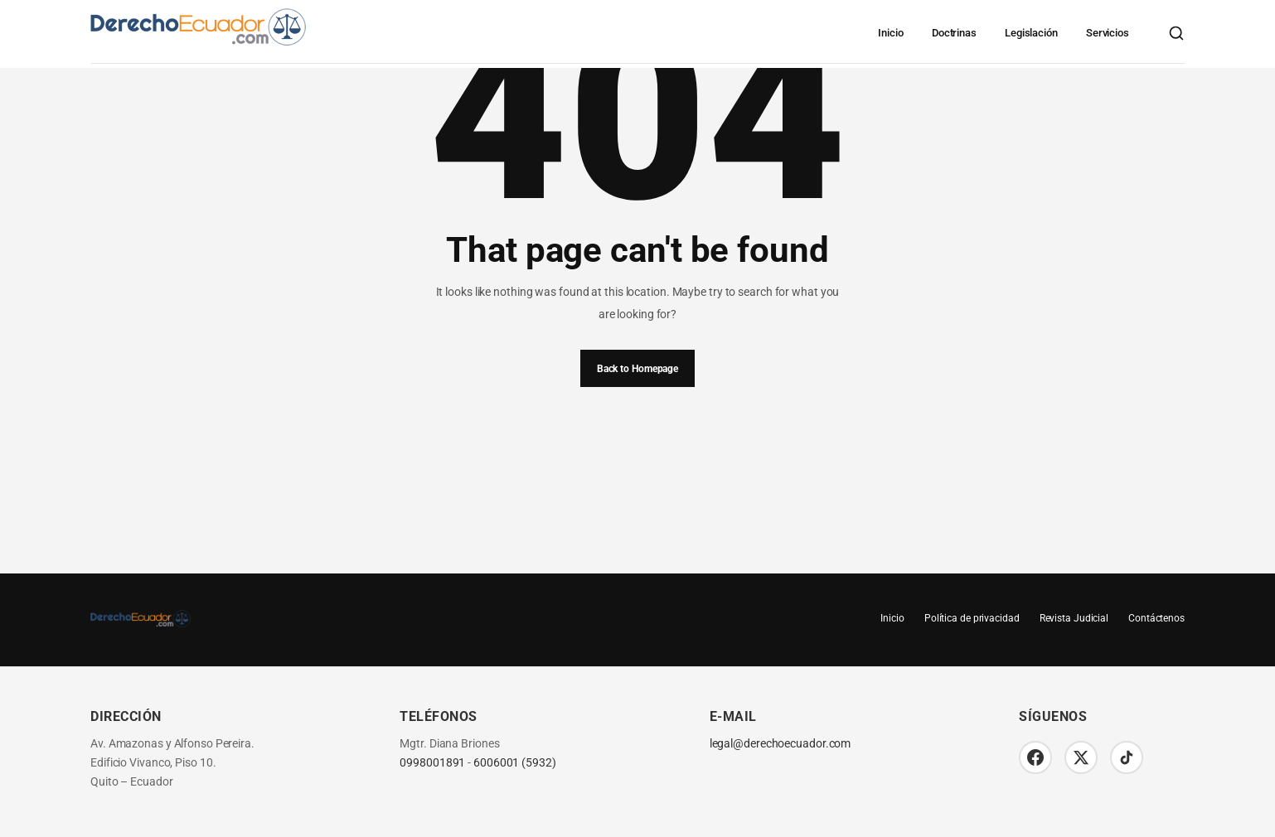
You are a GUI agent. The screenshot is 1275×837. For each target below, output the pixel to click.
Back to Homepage (637, 369)
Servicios (1107, 33)
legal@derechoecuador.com (780, 744)
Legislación (1031, 33)
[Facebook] (1035, 757)
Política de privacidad (972, 618)
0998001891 (432, 763)
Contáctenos (1156, 618)
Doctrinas (954, 33)
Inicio (890, 33)
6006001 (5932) (514, 763)
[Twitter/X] (1081, 757)
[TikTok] (1126, 757)
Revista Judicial (1074, 618)
